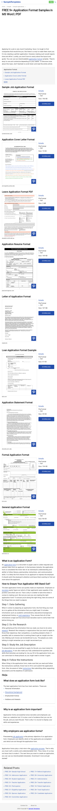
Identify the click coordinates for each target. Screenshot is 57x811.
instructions (27, 668)
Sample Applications (18, 6)
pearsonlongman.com (8, 290)
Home (3, 6)
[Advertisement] (28, 31)
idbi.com (4, 396)
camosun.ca (5, 553)
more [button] (6, 82)
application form (10, 565)
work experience (24, 615)
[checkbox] (2, 2)
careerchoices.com (7, 133)
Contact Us (24, 805)
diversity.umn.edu (7, 449)
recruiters (5, 590)
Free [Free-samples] (51, 2)
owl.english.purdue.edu (8, 186)
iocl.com (4, 501)
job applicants (18, 736)
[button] (55, 2)
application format (35, 59)
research (5, 630)
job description (7, 651)
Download (46, 104)
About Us (33, 805)
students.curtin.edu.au (8, 238)
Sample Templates (34, 808)
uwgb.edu (4, 343)
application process (38, 748)
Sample (9, 6)
